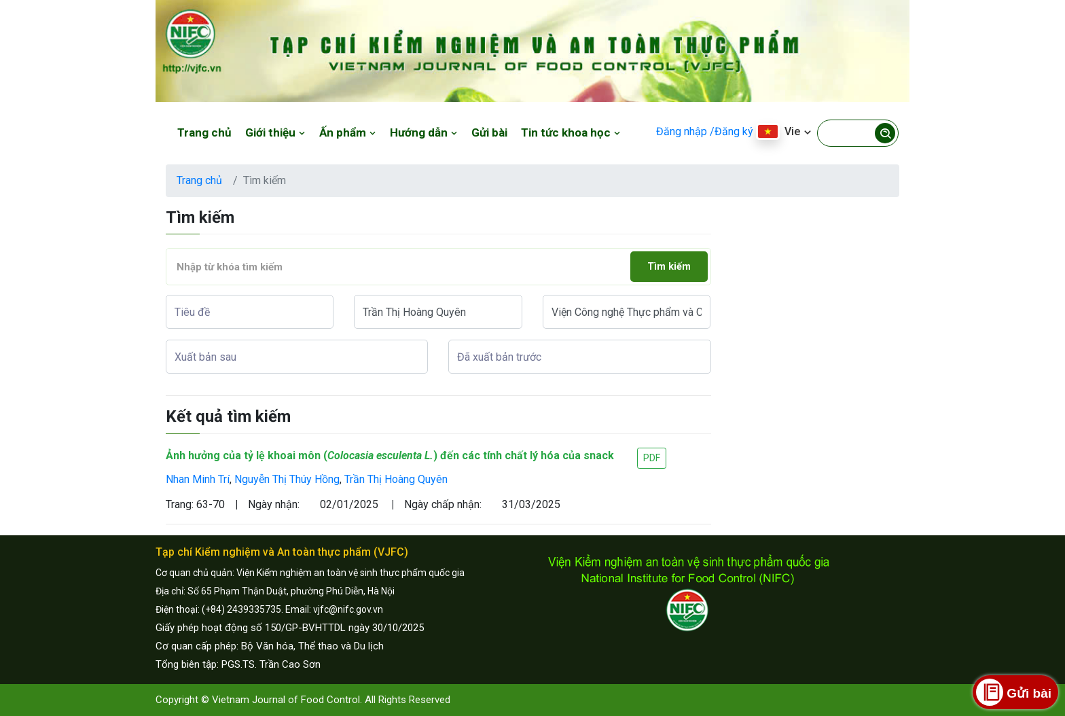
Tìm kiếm (669, 266)
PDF (651, 457)
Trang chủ (204, 132)
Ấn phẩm (347, 132)
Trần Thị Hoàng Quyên (396, 479)
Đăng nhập (681, 131)
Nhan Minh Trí (198, 479)
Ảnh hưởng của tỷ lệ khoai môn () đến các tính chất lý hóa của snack (390, 455)
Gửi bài (489, 132)
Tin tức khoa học (571, 132)
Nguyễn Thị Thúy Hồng (287, 479)
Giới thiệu (275, 132)
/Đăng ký (731, 131)
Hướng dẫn (424, 132)
